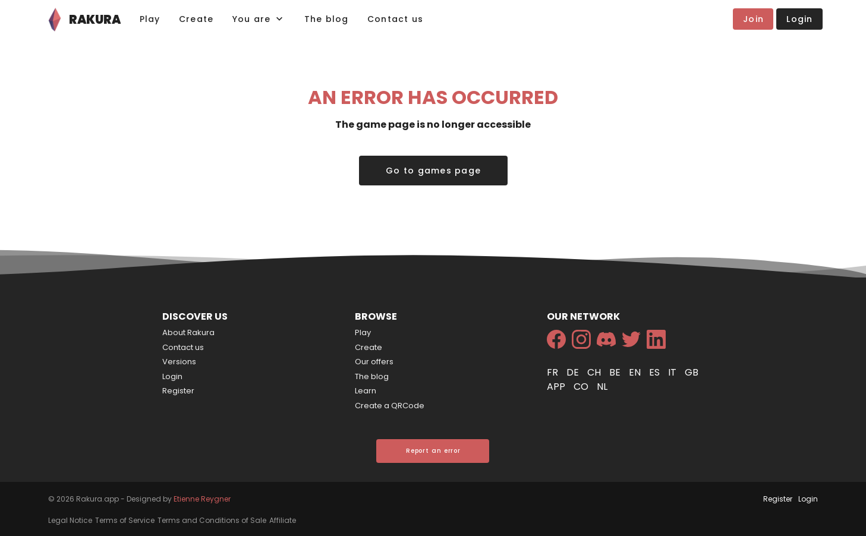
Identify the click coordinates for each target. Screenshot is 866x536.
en (636, 372)
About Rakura (188, 332)
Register (178, 390)
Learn (365, 390)
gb (691, 372)
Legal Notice (70, 520)
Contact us (183, 347)
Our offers (374, 361)
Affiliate (282, 520)
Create (368, 347)
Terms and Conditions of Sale (212, 520)
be (616, 372)
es (655, 372)
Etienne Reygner (202, 499)
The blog (372, 376)
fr (553, 372)
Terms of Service (125, 520)
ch (595, 372)
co (582, 386)
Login (172, 376)
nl (602, 386)
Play (363, 332)
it (673, 372)
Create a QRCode (389, 405)
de (573, 372)
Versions (179, 361)
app (557, 386)
